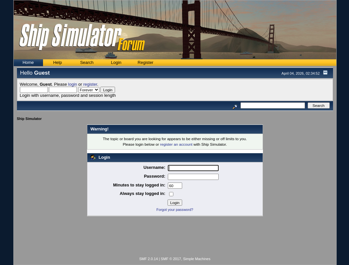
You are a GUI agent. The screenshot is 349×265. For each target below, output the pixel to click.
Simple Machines (197, 259)
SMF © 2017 (171, 259)
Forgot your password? (174, 210)
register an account (176, 144)
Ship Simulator (29, 119)
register (90, 84)
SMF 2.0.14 (148, 259)
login (72, 84)
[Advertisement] (175, 237)
